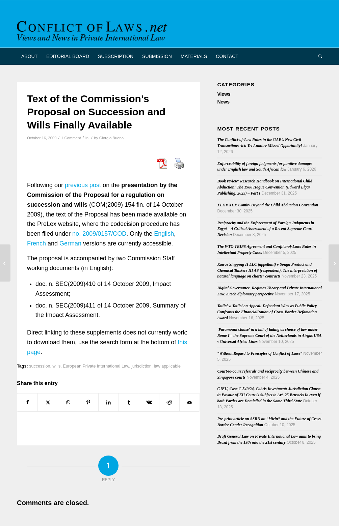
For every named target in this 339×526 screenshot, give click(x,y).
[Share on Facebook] (27, 402)
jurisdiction (141, 366)
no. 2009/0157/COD (99, 233)
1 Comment (71, 138)
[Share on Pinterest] (88, 402)
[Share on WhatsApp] (68, 402)
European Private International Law (96, 366)
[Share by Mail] (190, 402)
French (36, 243)
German (70, 243)
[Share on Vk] (149, 402)
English (164, 233)
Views (223, 94)
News (223, 102)
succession (39, 366)
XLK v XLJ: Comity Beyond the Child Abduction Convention (267, 205)
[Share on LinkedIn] (109, 402)
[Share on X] (48, 402)
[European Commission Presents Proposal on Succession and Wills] (5, 263)
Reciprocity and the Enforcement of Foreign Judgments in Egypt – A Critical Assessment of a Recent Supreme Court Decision (265, 229)
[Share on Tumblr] (129, 402)
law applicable (167, 366)
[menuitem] (29, 56)
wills (56, 366)
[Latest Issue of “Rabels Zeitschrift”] (334, 263)
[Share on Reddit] (169, 402)
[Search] (318, 56)
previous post (83, 185)
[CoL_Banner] (93, 30)
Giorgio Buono (111, 138)
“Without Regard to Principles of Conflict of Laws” (259, 353)
